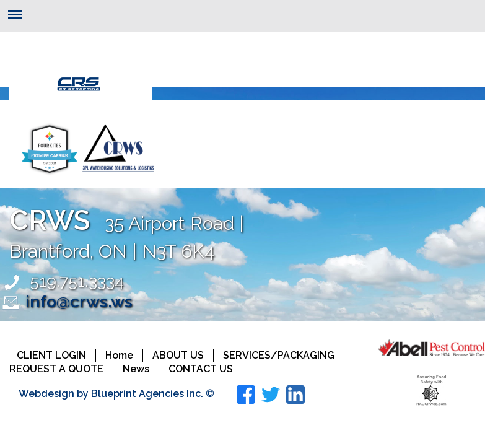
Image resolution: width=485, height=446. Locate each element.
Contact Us (200, 369)
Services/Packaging (278, 355)
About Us (178, 355)
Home (119, 355)
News (136, 369)
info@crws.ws (79, 301)
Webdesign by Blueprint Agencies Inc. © (116, 394)
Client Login (51, 355)
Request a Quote (56, 369)
